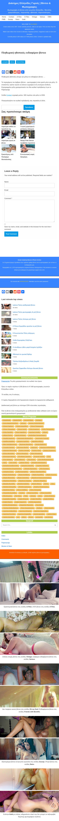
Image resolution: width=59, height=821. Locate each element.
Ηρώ (4, 462)
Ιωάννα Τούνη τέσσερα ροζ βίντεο (24, 319)
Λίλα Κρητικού (44, 468)
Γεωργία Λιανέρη (8, 447)
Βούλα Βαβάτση (41, 444)
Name (6, 182)
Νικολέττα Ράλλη (8, 490)
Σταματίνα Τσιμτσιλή (26, 505)
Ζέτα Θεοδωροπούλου (45, 459)
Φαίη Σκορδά (49, 508)
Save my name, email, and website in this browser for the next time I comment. (27, 228)
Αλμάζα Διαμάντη (8, 438)
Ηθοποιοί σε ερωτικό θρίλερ (22, 354)
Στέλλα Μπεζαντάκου (10, 505)
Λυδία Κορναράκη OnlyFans (22, 340)
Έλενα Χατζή (22, 429)
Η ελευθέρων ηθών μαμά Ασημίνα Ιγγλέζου (27, 347)
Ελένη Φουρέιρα (22, 453)
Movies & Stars (6, 546)
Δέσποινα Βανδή (22, 447)
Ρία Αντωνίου (7, 496)
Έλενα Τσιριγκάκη (9, 429)
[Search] (27, 525)
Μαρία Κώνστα (51, 474)
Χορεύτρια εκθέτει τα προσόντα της (8, 128)
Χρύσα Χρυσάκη (8, 517)
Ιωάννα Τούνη (24, 462)
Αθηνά (45, 432)
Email (6, 190)
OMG (49, 17)
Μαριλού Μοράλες (40, 481)
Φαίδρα (39, 508)
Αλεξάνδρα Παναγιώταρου (37, 435)
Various (42, 17)
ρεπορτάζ (5, 62)
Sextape (38, 420)
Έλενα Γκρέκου (8, 426)
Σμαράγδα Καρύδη (9, 499)
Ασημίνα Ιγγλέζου (23, 441)
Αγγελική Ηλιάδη (34, 432)
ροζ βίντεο (48, 517)
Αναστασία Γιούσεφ (42, 438)
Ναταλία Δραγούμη (25, 487)
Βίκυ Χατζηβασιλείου (9, 444)
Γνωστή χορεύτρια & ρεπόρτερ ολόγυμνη (27, 128)
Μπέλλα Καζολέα (23, 484)
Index (3, 536)
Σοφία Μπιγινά (23, 499)
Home (4, 17)
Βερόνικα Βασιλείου (26, 444)
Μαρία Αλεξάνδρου (9, 474)
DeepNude (6, 420)
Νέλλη (46, 484)
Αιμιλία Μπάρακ (20, 435)
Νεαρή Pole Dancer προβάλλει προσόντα (27, 142)
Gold (23, 19)
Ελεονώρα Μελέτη (9, 456)
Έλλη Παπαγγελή (47, 429)
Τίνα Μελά (39, 505)
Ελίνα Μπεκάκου (36, 453)
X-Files (26, 17)
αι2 (18, 517)
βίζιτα (24, 517)
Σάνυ (40, 496)
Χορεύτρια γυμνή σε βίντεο (8, 142)
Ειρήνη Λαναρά (24, 450)
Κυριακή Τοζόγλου (42, 465)
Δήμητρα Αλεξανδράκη (47, 447)
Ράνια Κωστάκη (32, 493)
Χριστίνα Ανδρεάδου (9, 511)
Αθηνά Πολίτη (7, 435)
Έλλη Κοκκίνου (34, 429)
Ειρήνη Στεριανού (49, 450)
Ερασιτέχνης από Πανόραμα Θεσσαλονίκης (7, 157)
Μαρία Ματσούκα (8, 477)
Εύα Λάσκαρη (7, 459)
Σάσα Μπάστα (49, 496)
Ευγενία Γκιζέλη (39, 456)
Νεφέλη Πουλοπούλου (41, 487)
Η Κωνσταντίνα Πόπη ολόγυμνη (23, 333)
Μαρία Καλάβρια (24, 474)
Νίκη (52, 484)
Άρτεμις (23, 423)
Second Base (20, 62)
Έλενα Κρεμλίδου (22, 426)
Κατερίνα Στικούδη (27, 465)
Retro (17, 19)
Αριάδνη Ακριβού (8, 441)
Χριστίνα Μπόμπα (25, 511)
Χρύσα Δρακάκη (39, 514)
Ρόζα (25, 496)
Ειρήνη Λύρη (36, 450)
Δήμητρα (34, 447)
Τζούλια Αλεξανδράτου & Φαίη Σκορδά (26, 361)
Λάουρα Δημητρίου (30, 468)
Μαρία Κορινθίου (38, 474)
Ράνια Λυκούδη (45, 493)
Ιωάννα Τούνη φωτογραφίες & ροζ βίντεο (27, 312)
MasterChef (17, 420)
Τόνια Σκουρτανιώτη (27, 508)
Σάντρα (33, 496)
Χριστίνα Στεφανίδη (24, 514)
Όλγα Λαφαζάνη (21, 432)
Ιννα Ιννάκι (13, 462)
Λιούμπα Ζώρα (8, 471)
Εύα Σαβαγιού (19, 459)
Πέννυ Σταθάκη (22, 490)
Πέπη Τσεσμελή (35, 490)
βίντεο (12, 62)
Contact (11, 17)
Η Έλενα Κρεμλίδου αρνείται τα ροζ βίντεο (27, 326)
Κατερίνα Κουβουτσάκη (10, 465)
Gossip (10, 19)
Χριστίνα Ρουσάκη (9, 514)
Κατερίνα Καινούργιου (39, 462)
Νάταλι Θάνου (36, 484)
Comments (5, 539)
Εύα (48, 456)
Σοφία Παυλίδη (36, 499)
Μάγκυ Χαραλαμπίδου (38, 471)
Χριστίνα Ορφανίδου (40, 511)
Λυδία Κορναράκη (22, 471)
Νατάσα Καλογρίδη (9, 487)
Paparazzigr (5, 381)
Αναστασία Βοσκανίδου (25, 438)
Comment (8, 198)
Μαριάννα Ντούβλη (9, 481)
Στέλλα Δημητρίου (34, 502)
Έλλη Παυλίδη (8, 432)
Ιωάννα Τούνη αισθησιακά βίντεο (24, 305)
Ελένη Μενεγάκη (8, 453)
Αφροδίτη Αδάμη (37, 441)
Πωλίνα (22, 493)
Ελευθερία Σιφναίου (24, 456)
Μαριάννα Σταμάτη (25, 481)
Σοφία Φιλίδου (48, 499)
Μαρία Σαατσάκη (23, 477)
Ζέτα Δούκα (31, 459)
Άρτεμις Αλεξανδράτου (36, 423)
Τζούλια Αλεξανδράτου (10, 508)
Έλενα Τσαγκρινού (37, 426)
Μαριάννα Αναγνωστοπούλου (41, 477)
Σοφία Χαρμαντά (20, 502)
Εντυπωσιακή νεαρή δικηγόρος (27, 156)
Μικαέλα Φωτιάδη (9, 484)
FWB (3, 19)
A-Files (19, 17)
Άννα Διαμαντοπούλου (10, 423)
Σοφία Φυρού (7, 502)
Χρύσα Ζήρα (51, 514)
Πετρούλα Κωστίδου (9, 493)
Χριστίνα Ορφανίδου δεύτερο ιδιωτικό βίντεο (28, 368)
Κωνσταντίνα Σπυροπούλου (12, 468)
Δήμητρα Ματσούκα (9, 450)
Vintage (34, 17)
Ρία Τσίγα (18, 496)
